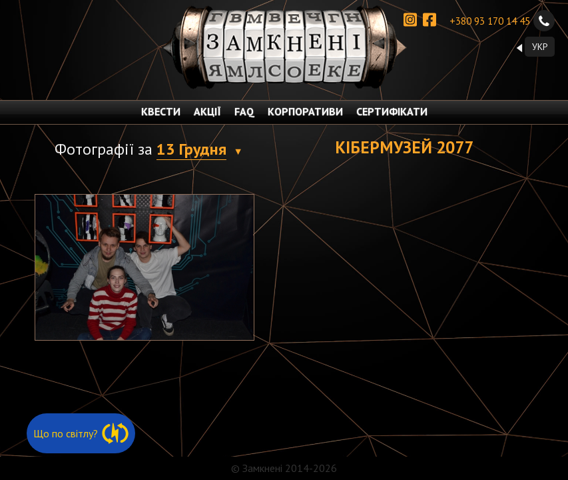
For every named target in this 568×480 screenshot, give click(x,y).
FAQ (244, 111)
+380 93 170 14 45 (502, 20)
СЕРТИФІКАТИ (391, 111)
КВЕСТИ (160, 111)
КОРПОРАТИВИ (305, 111)
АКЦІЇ (207, 111)
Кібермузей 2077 (404, 147)
